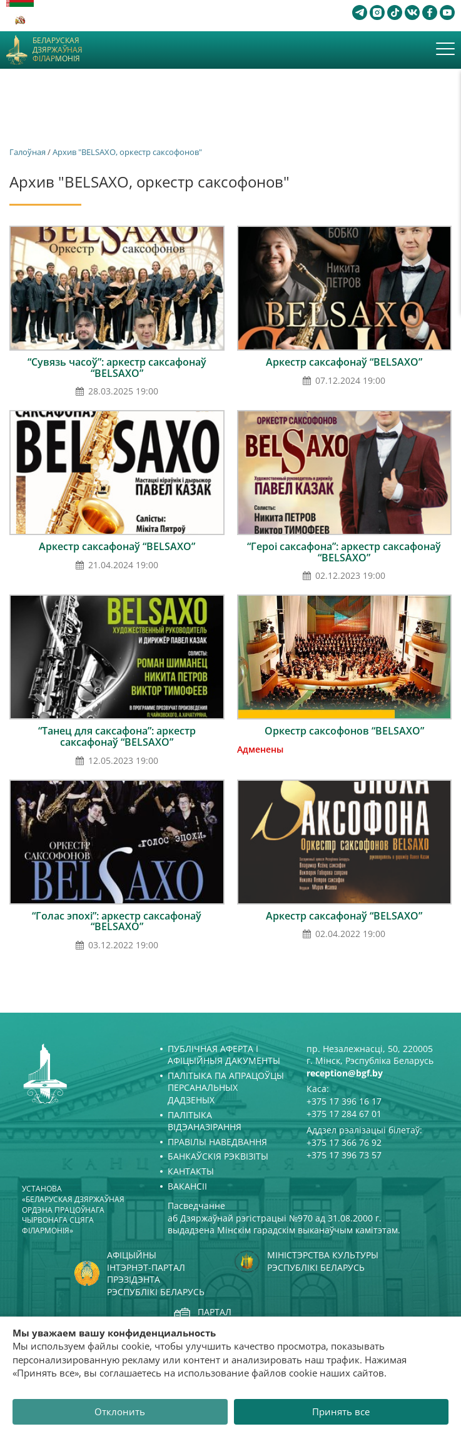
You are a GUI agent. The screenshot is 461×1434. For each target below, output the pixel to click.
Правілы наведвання (217, 1142)
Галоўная (27, 152)
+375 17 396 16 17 (344, 1101)
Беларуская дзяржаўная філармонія (58, 49)
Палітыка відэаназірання (204, 1121)
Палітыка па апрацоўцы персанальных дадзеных (226, 1088)
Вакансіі (187, 1186)
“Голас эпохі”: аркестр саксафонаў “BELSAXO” (116, 921)
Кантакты (191, 1171)
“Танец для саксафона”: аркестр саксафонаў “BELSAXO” (117, 736)
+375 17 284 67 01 (344, 1114)
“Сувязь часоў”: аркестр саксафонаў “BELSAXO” (117, 367)
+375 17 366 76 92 (344, 1142)
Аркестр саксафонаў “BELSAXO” (344, 362)
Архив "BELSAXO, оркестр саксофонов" (127, 152)
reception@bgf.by (344, 1073)
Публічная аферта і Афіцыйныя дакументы (224, 1055)
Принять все (341, 1411)
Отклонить (119, 1411)
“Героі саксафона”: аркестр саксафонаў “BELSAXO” (344, 551)
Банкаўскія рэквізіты (218, 1156)
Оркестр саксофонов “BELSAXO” (344, 731)
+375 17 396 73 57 (344, 1155)
